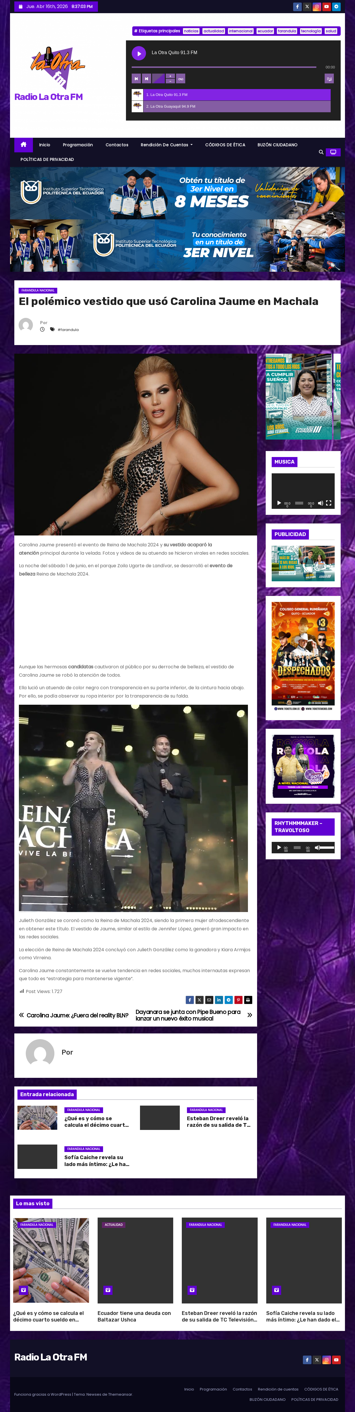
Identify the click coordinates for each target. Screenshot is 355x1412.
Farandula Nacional (37, 290)
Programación (78, 145)
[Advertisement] (136, 623)
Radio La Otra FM (48, 96)
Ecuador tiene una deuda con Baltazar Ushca (134, 1316)
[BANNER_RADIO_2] (177, 245)
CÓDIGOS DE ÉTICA (225, 145)
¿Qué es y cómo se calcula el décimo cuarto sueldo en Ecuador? (96, 1125)
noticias (191, 31)
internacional (241, 31)
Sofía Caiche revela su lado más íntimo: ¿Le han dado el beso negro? (96, 1164)
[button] (321, 152)
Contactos (117, 145)
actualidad (214, 31)
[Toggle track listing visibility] (329, 78)
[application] (303, 491)
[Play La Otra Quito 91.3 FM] (139, 53)
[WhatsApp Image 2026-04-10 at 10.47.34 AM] (303, 657)
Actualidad (114, 1225)
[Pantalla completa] (329, 503)
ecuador (265, 31)
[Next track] (146, 78)
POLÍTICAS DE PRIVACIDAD (47, 159)
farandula (287, 31)
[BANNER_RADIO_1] (177, 193)
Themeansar (120, 1394)
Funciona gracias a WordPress (43, 1394)
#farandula (68, 329)
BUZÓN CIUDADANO (278, 145)
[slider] (297, 847)
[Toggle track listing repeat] (180, 78)
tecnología (311, 31)
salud (331, 31)
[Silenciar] (321, 503)
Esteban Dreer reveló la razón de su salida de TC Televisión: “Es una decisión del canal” (219, 1320)
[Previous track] (136, 78)
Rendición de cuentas (167, 145)
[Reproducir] (279, 503)
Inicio (44, 145)
